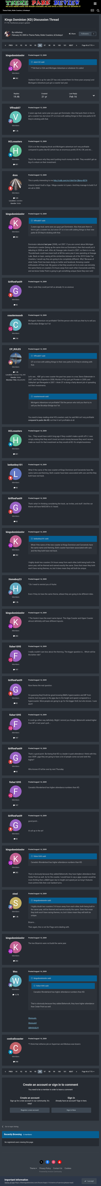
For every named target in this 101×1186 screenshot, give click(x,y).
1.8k (15, 372)
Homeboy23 (15, 579)
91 (16, 45)
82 (16, 305)
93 (26, 45)
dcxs (15, 175)
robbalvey (18, 32)
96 (40, 45)
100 (59, 45)
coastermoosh (15, 315)
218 (15, 338)
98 (49, 45)
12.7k (15, 995)
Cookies (68, 1168)
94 (31, 45)
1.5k (15, 602)
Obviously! (32, 1023)
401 (15, 164)
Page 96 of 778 (88, 45)
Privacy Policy (45, 1168)
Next (71, 45)
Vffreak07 (15, 107)
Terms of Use (9, 1183)
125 (15, 198)
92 (21, 45)
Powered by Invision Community (50, 1172)
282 (15, 78)
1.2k (15, 131)
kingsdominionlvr (15, 55)
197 (15, 670)
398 (15, 1062)
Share (72, 34)
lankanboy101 (15, 464)
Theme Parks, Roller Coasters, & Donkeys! (46, 35)
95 (35, 45)
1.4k (15, 917)
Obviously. (32, 1018)
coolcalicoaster (15, 1038)
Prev (11, 45)
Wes (15, 971)
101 (65, 45)
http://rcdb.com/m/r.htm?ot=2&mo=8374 (70, 180)
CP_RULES (15, 349)
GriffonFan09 (15, 281)
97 (45, 45)
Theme (33, 1168)
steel (15, 893)
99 (54, 45)
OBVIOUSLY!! (33, 1028)
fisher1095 (15, 646)
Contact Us (57, 1168)
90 (16, 488)
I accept (89, 1181)
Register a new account (30, 1110)
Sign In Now (71, 1110)
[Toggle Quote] (32, 62)
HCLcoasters (15, 141)
